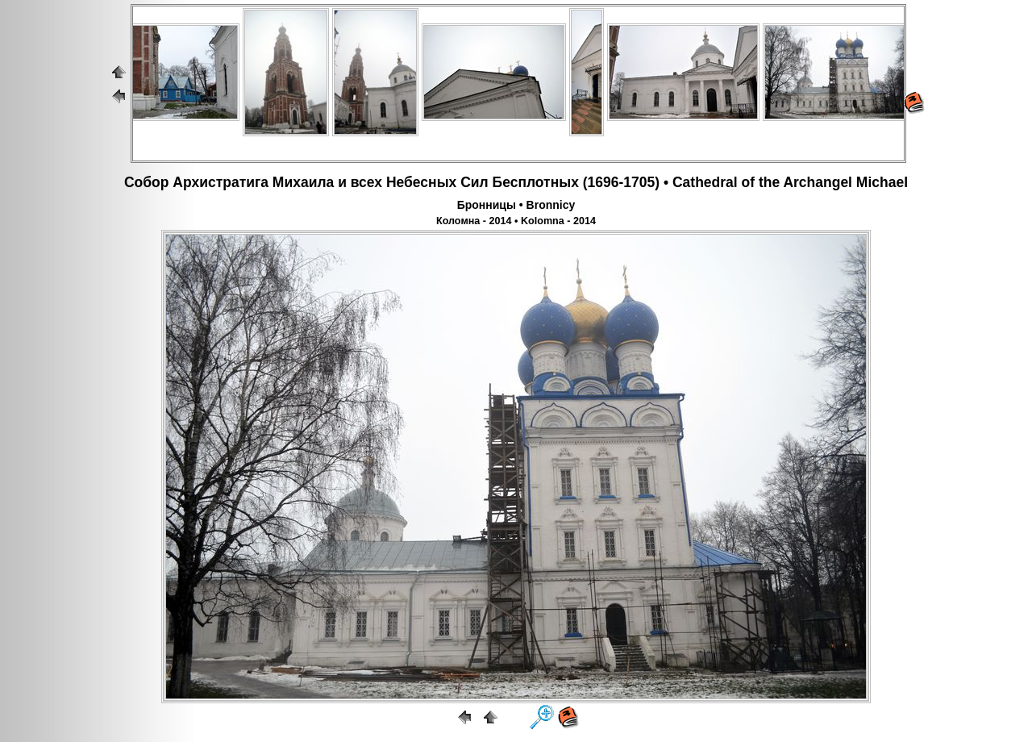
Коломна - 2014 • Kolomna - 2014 (516, 221)
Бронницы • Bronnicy (516, 204)
